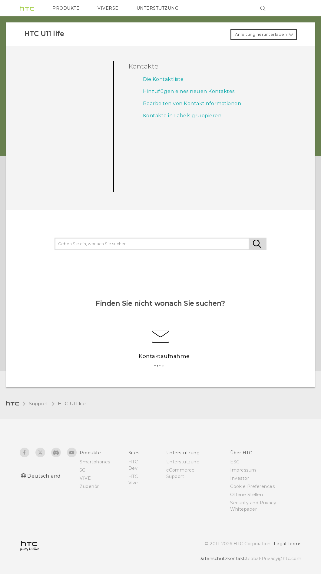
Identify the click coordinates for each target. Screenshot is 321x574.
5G (82, 470)
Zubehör (89, 486)
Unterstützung (183, 462)
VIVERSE (108, 8)
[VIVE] (293, 8)
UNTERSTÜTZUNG (158, 8)
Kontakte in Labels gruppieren (182, 115)
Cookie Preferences (252, 486)
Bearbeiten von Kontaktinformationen (192, 103)
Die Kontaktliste (163, 79)
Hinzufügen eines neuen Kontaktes (189, 91)
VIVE (85, 478)
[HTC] (27, 8)
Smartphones (95, 462)
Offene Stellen (246, 494)
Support (38, 403)
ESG (235, 462)
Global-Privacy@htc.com (273, 558)
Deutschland (44, 476)
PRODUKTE (65, 8)
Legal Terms (288, 543)
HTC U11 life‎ (72, 403)
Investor (239, 478)
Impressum (243, 470)
